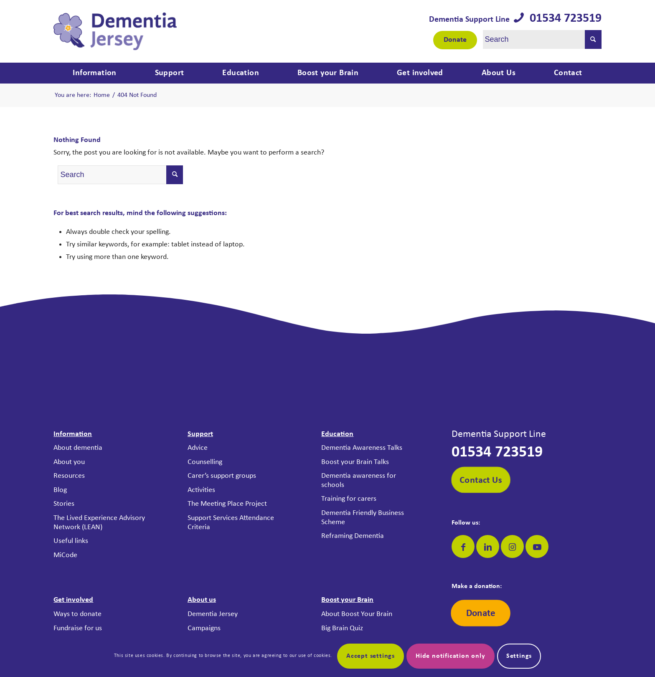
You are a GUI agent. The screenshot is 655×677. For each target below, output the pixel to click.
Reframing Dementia (352, 536)
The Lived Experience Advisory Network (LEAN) (99, 522)
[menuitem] (94, 73)
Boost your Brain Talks (355, 462)
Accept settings (370, 656)
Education (337, 434)
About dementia (77, 448)
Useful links (70, 541)
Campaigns (204, 628)
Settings (519, 656)
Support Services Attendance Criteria (231, 522)
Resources (69, 476)
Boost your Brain (347, 600)
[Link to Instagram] (512, 546)
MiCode (65, 555)
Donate (455, 40)
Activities (201, 490)
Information (72, 434)
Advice (198, 448)
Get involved (73, 600)
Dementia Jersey (213, 614)
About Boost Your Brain (356, 614)
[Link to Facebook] (463, 546)
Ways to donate (77, 614)
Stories (63, 504)
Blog (60, 490)
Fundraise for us (77, 628)
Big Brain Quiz (342, 628)
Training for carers (348, 499)
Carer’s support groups (222, 476)
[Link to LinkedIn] (487, 546)
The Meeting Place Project (227, 504)
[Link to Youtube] (537, 546)
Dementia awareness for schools (358, 480)
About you (69, 462)
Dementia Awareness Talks (361, 448)
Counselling (205, 462)
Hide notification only (450, 656)
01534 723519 (563, 18)
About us (202, 600)
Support (200, 434)
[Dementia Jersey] (115, 31)
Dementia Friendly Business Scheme (362, 517)
